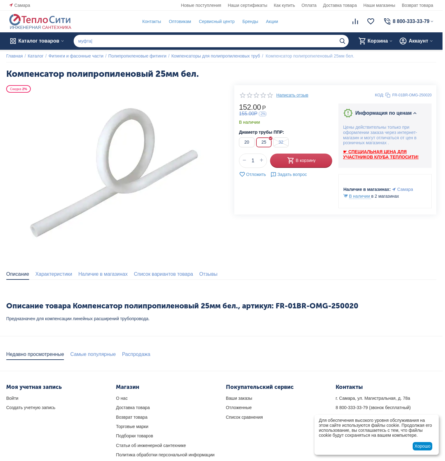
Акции (272, 21)
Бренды (250, 21)
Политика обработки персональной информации (165, 454)
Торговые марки (132, 426)
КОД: (379, 95)
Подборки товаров (134, 435)
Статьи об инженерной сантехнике (151, 445)
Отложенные (239, 407)
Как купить (284, 5)
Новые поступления (201, 5)
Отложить (252, 174)
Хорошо (423, 446)
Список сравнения (244, 417)
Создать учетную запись (30, 407)
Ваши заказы (239, 398)
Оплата (308, 5)
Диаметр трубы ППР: (261, 132)
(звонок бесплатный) (373, 407)
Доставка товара (340, 5)
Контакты (151, 21)
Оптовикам (180, 21)
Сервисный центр (217, 21)
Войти (12, 398)
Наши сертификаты (247, 5)
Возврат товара (417, 5)
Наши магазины (379, 5)
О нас (121, 398)
